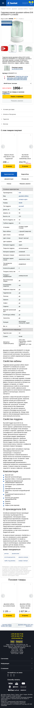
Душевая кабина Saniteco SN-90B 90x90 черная (25, 606)
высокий (21, 206)
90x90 (20, 203)
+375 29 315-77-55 (17, 634)
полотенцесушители (9, 557)
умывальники (15, 553)
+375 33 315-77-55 (17, 636)
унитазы (6, 553)
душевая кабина (23, 196)
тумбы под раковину (9, 560)
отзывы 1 (19, 19)
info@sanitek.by (17, 638)
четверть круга (23, 199)
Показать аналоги (17, 101)
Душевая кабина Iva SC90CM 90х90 (9, 605)
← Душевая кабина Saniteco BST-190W (6, 625)
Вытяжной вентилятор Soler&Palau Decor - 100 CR (25, 157)
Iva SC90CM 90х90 (17, 69)
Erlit (20, 192)
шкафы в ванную (23, 560)
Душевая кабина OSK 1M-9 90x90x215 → (25, 625)
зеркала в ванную (23, 557)
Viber (12, 641)
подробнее (6, 93)
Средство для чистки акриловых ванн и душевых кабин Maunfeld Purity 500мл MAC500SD (17, 78)
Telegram (19, 641)
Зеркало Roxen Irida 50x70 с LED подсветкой (9, 156)
